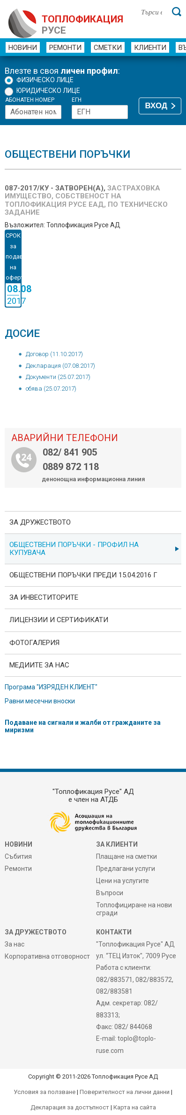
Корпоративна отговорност (47, 956)
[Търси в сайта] (151, 12)
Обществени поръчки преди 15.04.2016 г (83, 575)
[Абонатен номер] (33, 112)
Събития (18, 856)
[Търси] (176, 11)
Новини (22, 47)
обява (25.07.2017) (51, 388)
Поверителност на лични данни (125, 1091)
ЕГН (77, 100)
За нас (14, 944)
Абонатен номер (29, 100)
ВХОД (156, 105)
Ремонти (65, 47)
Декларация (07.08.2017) (60, 365)
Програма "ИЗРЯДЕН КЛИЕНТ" (51, 687)
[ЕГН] (100, 112)
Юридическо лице (48, 90)
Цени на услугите (122, 880)
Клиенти (150, 47)
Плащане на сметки (126, 856)
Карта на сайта (134, 1107)
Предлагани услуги (125, 868)
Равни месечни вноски (40, 701)
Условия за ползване (44, 1091)
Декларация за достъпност (69, 1107)
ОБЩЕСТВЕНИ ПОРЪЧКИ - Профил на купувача (74, 548)
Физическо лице (45, 80)
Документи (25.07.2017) (58, 376)
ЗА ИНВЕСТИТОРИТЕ (43, 597)
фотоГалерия (34, 642)
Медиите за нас (39, 665)
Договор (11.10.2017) (54, 354)
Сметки (108, 47)
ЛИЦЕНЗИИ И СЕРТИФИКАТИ (58, 620)
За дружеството (40, 522)
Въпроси (109, 893)
